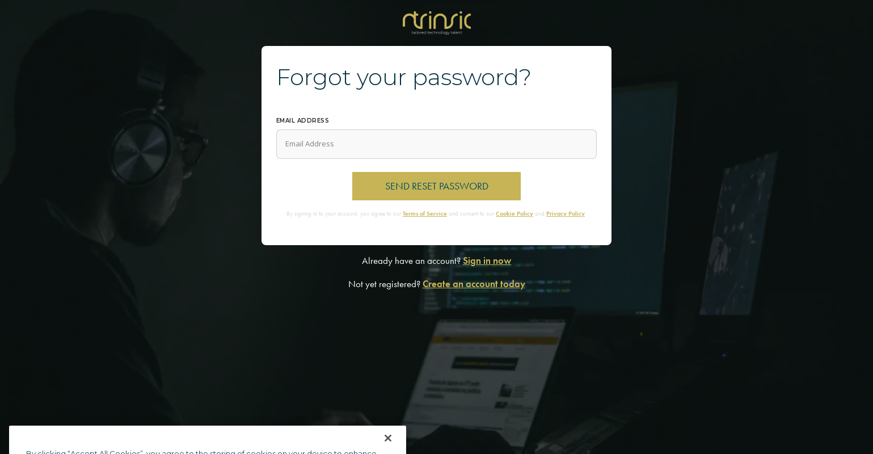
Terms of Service (425, 213)
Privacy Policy (565, 213)
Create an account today (474, 284)
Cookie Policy (514, 213)
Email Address (303, 120)
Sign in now (487, 260)
